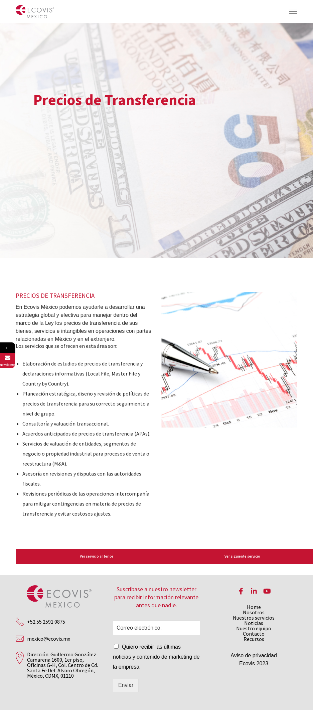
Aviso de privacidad (253, 655)
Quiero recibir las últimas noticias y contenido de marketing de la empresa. (156, 657)
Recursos (254, 639)
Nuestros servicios (254, 617)
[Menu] (290, 11)
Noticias (253, 623)
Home (254, 607)
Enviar (125, 685)
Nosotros (254, 612)
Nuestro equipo (253, 628)
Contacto (254, 633)
